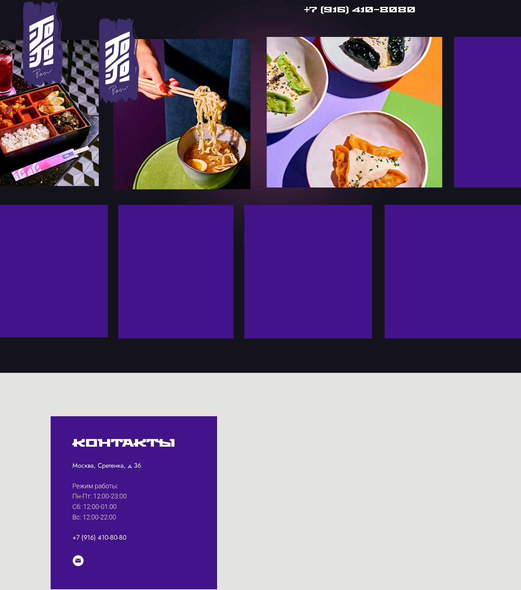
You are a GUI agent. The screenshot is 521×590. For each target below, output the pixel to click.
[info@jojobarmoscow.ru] (78, 560)
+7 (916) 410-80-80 (99, 537)
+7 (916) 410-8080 (360, 10)
